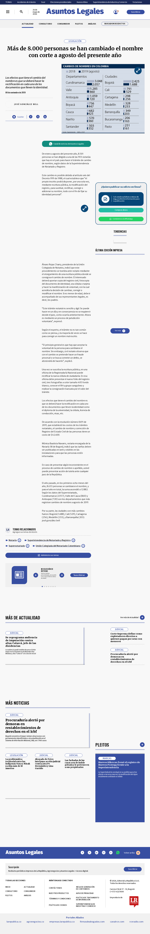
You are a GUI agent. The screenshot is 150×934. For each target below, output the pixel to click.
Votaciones (137, 2)
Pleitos (102, 744)
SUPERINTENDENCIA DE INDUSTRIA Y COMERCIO (86, 905)
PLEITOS (79, 24)
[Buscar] (21, 12)
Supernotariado (17, 546)
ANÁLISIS (92, 24)
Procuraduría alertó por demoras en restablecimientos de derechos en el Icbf (124, 658)
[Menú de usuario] (115, 12)
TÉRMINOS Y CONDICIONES (60, 899)
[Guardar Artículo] (17, 117)
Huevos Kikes (82, 2)
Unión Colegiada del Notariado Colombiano (58, 546)
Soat (43, 2)
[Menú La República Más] (7, 12)
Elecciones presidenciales (60, 2)
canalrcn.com (117, 921)
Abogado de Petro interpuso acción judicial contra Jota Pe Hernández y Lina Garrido (47, 764)
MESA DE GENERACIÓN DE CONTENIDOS (85, 888)
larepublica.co (14, 921)
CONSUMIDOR (63, 24)
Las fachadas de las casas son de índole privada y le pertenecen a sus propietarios (77, 763)
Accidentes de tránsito (26, 2)
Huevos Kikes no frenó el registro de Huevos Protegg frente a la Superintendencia (119, 765)
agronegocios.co (35, 921)
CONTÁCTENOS (55, 888)
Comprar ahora (121, 210)
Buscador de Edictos (114, 24)
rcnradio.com (136, 921)
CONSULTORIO (45, 24)
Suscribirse (135, 12)
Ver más (120, 330)
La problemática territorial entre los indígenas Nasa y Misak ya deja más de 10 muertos (17, 764)
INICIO (7, 887)
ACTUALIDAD (27, 24)
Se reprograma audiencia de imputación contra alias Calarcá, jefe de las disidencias (21, 641)
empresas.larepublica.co (62, 921)
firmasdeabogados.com (92, 921)
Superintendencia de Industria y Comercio (110, 2)
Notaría (13, 540)
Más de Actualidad (22, 617)
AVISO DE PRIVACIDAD (85, 893)
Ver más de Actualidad (132, 617)
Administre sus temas (48, 555)
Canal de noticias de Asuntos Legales (66, 143)
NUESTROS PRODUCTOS (59, 893)
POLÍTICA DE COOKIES (58, 905)
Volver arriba (132, 853)
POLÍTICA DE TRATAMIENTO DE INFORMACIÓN (87, 899)
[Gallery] (48, 573)
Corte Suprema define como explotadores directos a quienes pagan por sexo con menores (126, 637)
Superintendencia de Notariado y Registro (49, 540)
